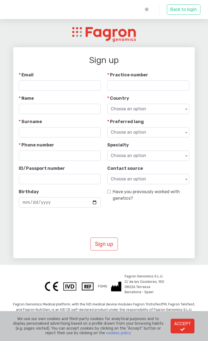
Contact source (125, 168)
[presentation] (60, 222)
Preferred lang (127, 121)
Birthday (29, 191)
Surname (31, 121)
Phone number (37, 145)
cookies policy (118, 333)
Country (119, 98)
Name (27, 98)
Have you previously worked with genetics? (146, 195)
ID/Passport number (42, 168)
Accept (182, 326)
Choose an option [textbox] (128, 108)
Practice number (129, 74)
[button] (148, 9)
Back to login (183, 9)
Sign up (104, 244)
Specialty (118, 145)
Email (27, 74)
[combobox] (148, 109)
